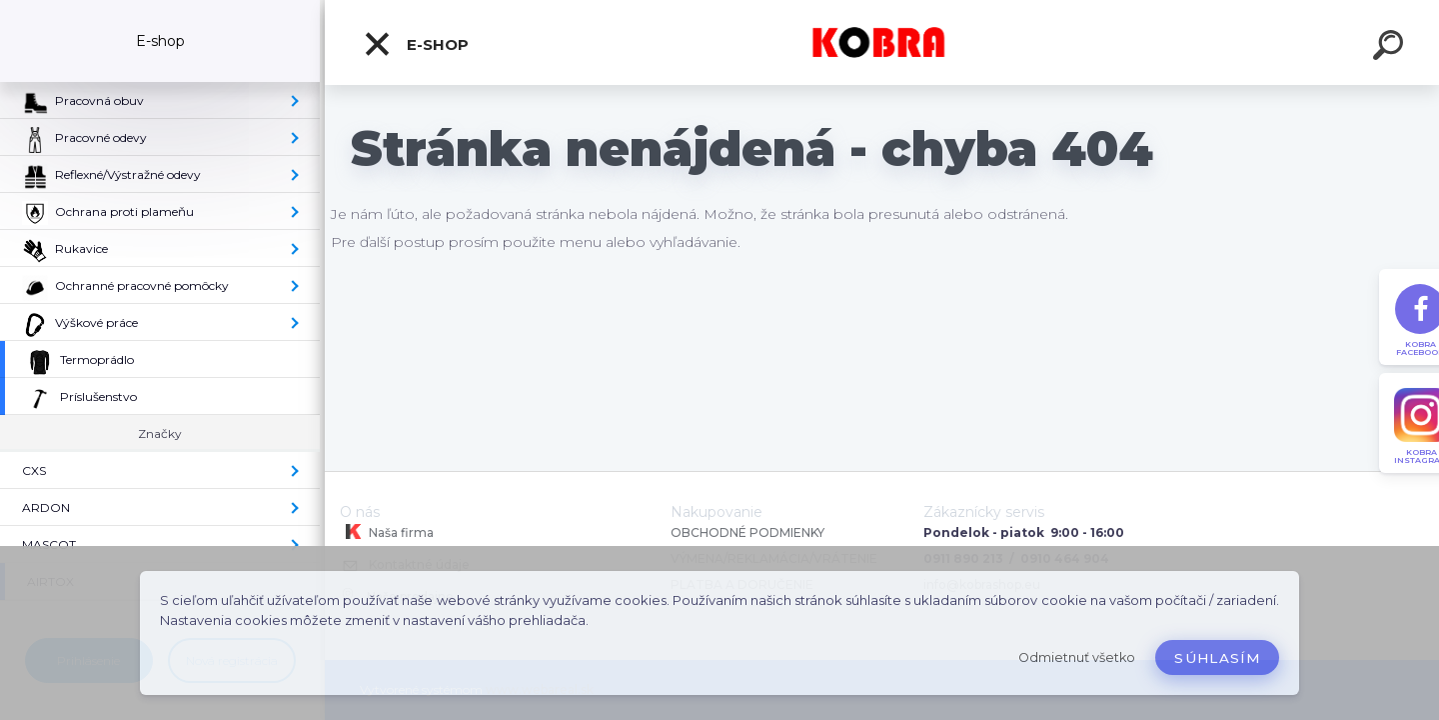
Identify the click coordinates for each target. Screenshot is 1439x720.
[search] (1391, 48)
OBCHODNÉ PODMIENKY (747, 532)
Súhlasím (1217, 658)
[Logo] (881, 42)
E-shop (416, 44)
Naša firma (387, 532)
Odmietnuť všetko (1076, 657)
